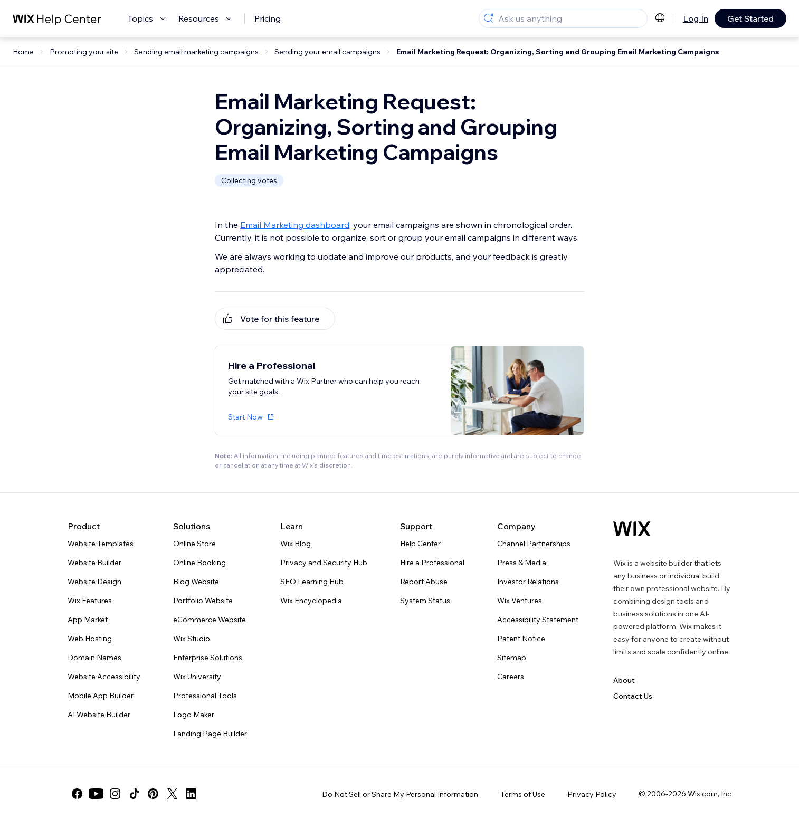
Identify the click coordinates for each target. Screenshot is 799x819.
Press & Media (521, 562)
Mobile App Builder (101, 695)
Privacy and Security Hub (323, 562)
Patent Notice (521, 638)
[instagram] (115, 793)
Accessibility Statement (537, 619)
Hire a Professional (432, 562)
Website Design (94, 581)
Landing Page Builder (210, 733)
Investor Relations (528, 581)
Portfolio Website (203, 600)
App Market (88, 619)
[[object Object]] (275, 319)
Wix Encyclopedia (311, 600)
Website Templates (101, 543)
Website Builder (94, 562)
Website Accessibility (104, 676)
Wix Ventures (519, 600)
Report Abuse (424, 581)
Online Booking (199, 562)
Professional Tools (205, 695)
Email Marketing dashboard (294, 225)
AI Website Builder (99, 714)
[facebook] (77, 793)
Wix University (197, 676)
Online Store (194, 543)
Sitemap (511, 657)
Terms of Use (522, 794)
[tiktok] (134, 793)
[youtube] (96, 793)
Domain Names (94, 657)
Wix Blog (295, 543)
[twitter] (172, 793)
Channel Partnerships (533, 543)
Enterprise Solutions (207, 657)
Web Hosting (90, 638)
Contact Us (632, 696)
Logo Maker (193, 714)
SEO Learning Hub (312, 581)
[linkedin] (191, 793)
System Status (425, 600)
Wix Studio (191, 638)
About (624, 680)
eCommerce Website (209, 619)
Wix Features (90, 600)
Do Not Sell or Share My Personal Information (400, 794)
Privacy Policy (591, 794)
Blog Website (196, 581)
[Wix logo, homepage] (632, 528)
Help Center (420, 543)
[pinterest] (153, 793)
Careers (510, 676)
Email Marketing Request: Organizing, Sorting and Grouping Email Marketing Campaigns (557, 51)
